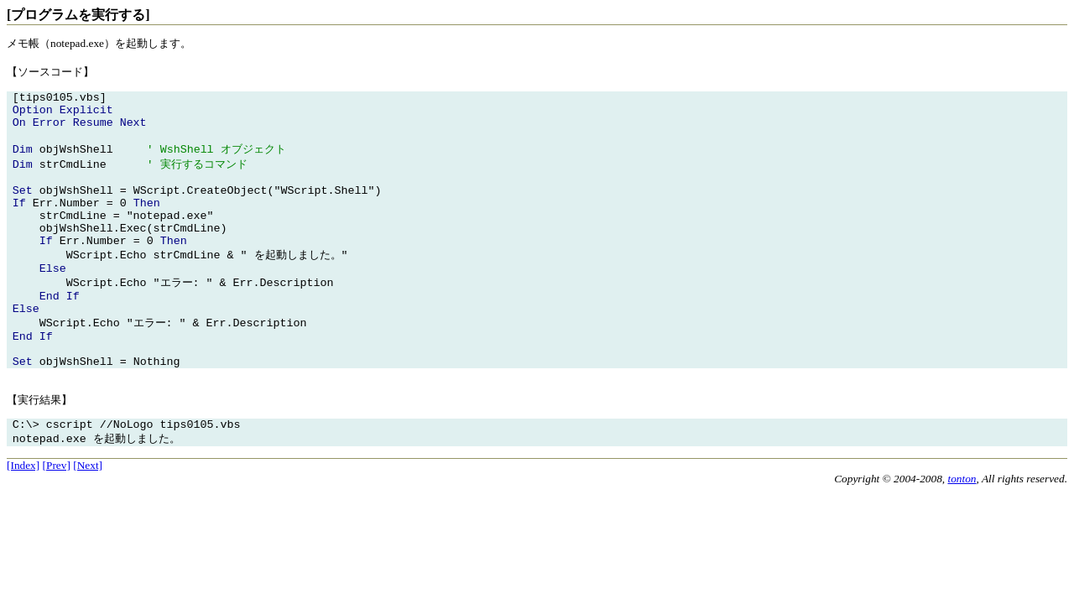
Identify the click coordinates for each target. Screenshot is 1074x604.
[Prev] (56, 513)
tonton (961, 526)
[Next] (87, 513)
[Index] (23, 513)
